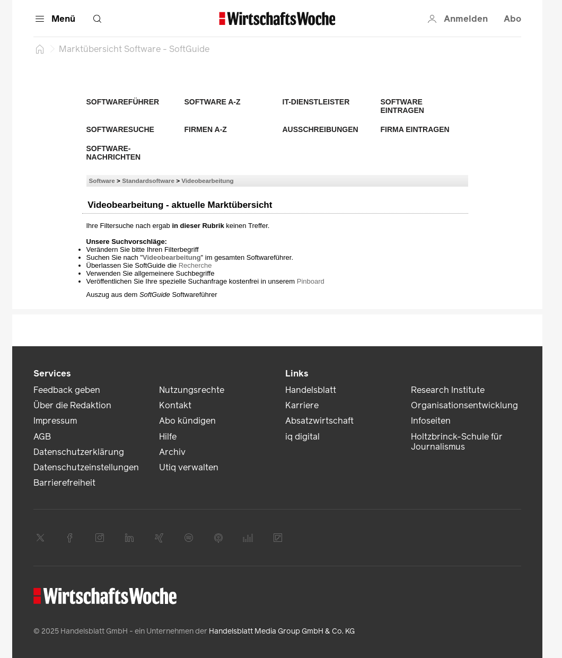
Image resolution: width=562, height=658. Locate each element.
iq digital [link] (302, 437)
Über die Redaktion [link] (72, 405)
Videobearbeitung (207, 180)
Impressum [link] (55, 421)
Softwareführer (123, 102)
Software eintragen (402, 106)
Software (102, 180)
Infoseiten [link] (431, 421)
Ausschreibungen (320, 129)
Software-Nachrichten (113, 152)
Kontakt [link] (175, 405)
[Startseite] (39, 48)
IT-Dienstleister (316, 102)
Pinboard (310, 281)
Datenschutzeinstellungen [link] (86, 467)
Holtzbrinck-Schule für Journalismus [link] (457, 442)
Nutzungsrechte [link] (191, 390)
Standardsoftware (148, 180)
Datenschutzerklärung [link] (78, 452)
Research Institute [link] (448, 390)
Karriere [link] (302, 405)
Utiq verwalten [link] (188, 467)
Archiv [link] (172, 452)
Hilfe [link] (168, 437)
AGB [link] (42, 437)
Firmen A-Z (206, 129)
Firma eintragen (415, 129)
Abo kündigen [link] (187, 421)
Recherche (195, 265)
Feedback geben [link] (66, 390)
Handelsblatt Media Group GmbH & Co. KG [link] (282, 631)
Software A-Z (213, 102)
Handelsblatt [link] (310, 390)
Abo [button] (512, 19)
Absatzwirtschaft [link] (319, 421)
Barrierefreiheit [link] (64, 483)
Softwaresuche (120, 129)
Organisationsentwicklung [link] (464, 405)
